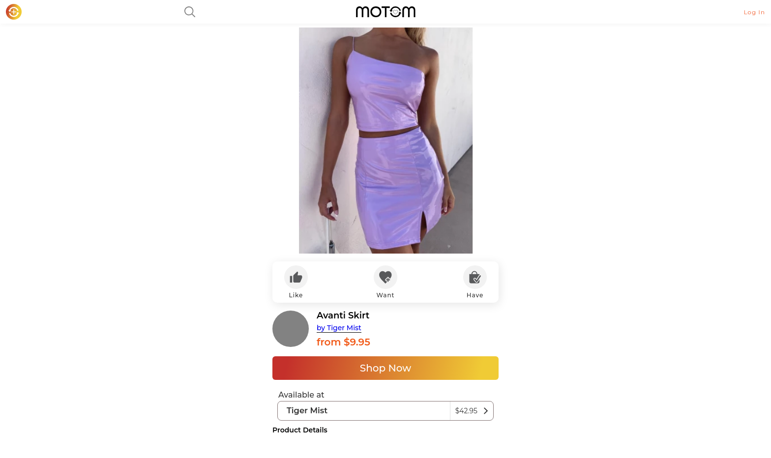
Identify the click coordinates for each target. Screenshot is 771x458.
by (339, 327)
